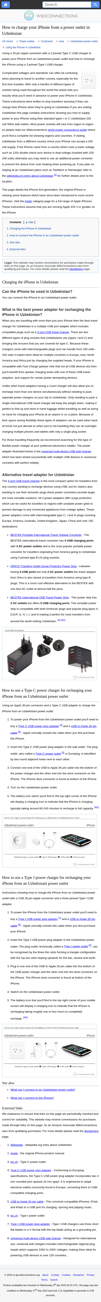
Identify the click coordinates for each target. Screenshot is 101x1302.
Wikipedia (16, 1145)
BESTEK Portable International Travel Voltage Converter (46, 535)
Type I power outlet (76, 946)
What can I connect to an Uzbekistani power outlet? (42, 1089)
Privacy (91, 1275)
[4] (61, 725)
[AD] (63, 620)
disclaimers (76, 269)
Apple (28, 201)
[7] (60, 918)
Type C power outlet (48, 753)
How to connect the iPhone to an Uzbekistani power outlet (44, 235)
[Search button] (95, 4)
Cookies (66, 1275)
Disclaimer (78, 1275)
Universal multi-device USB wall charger (35, 1238)
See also (15, 242)
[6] (90, 945)
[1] (55, 174)
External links (18, 249)
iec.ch (14, 1162)
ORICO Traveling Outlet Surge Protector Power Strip (43, 566)
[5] (19, 731)
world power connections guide (67, 129)
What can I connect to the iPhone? (32, 1097)
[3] (63, 752)
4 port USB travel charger (53, 332)
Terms (44, 1279)
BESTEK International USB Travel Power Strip (39, 597)
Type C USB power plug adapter (38, 726)
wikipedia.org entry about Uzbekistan (30, 175)
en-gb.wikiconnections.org (26, 1275)
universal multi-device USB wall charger (66, 451)
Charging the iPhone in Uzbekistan (30, 228)
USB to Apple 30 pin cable (26, 1201)
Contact (55, 1275)
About (45, 1275)
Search (54, 1279)
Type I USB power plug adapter (38, 919)
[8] (59, 620)
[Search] (66, 4)
